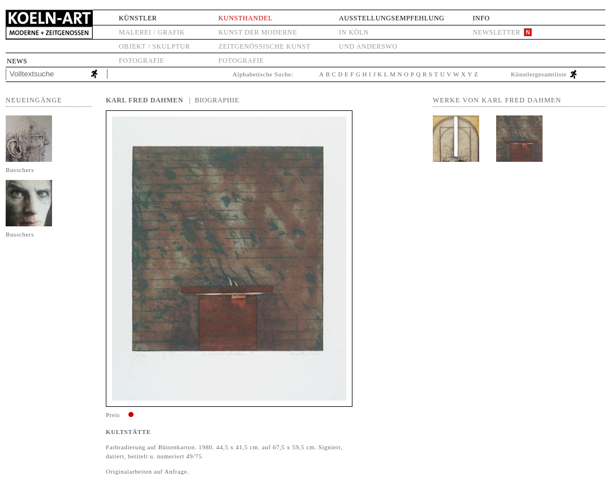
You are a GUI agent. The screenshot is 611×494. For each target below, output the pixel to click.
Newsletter (496, 32)
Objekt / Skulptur (154, 46)
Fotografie (141, 61)
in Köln (354, 32)
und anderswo (368, 46)
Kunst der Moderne (257, 32)
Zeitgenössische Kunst (264, 46)
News (17, 61)
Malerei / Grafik (152, 32)
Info (480, 18)
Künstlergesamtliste (539, 74)
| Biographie (214, 100)
